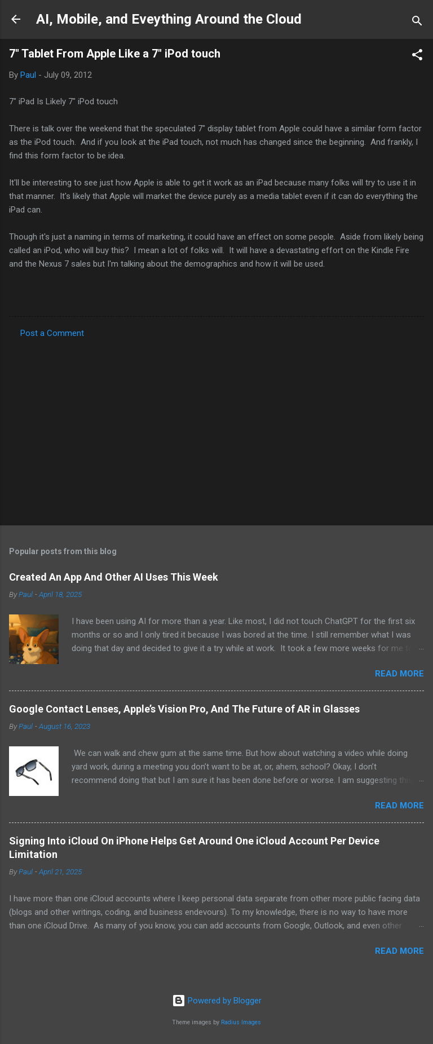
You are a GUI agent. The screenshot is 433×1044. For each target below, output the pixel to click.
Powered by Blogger (217, 1001)
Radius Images (241, 1022)
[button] (417, 56)
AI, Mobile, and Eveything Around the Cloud (169, 19)
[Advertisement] (216, 428)
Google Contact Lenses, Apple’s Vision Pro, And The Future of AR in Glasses (184, 709)
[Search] (417, 23)
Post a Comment (52, 333)
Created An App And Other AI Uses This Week (113, 577)
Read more (399, 674)
